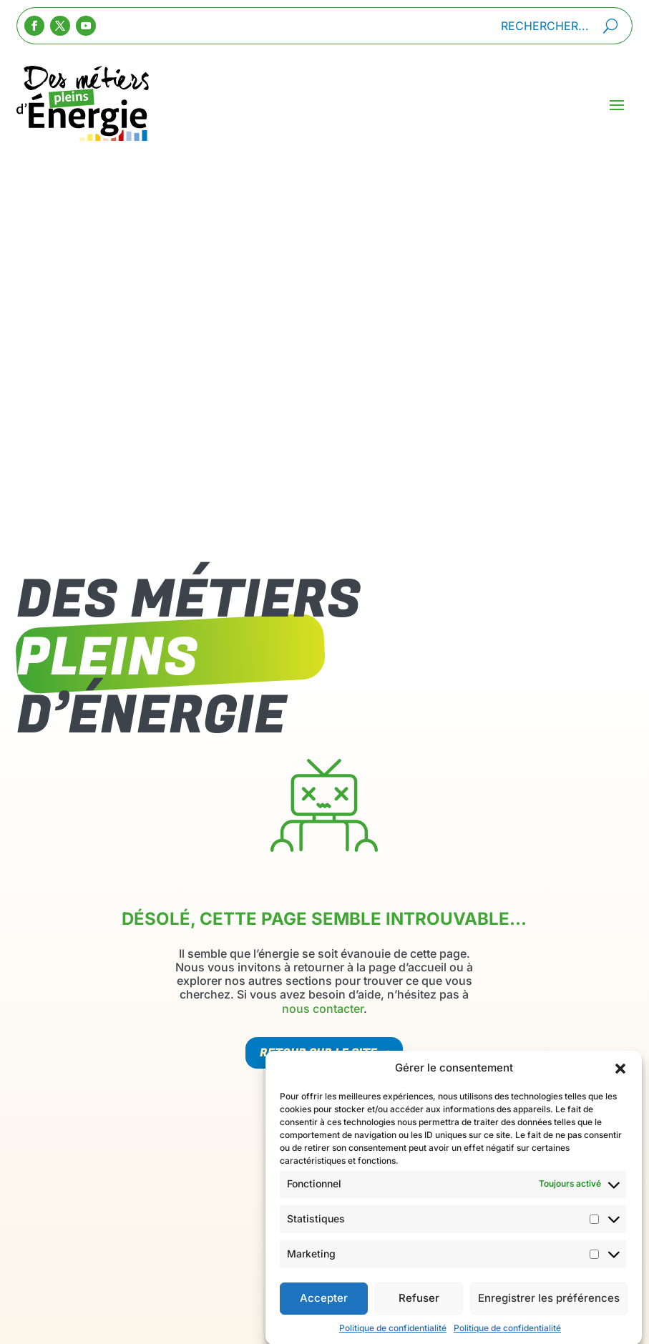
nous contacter (322, 1008)
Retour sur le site (318, 1052)
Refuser (419, 1313)
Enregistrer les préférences (549, 1313)
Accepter (324, 1313)
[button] (620, 1083)
